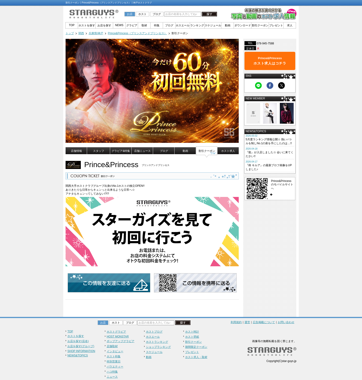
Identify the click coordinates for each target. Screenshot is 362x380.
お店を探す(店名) (78, 341)
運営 (247, 322)
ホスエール (183, 25)
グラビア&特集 (121, 151)
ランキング (197, 25)
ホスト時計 (192, 331)
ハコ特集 (112, 371)
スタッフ (98, 151)
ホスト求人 (228, 151)
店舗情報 (76, 151)
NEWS (119, 25)
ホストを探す (86, 25)
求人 (290, 25)
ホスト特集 (114, 356)
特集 (157, 25)
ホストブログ (154, 331)
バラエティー (115, 366)
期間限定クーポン (196, 347)
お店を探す (104, 25)
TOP (71, 25)
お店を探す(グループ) (80, 346)
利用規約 (236, 322)
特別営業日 (114, 361)
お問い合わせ (286, 322)
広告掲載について (264, 322)
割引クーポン (260, 25)
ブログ (157, 14)
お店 (130, 14)
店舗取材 (112, 346)
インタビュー (115, 351)
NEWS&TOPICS (77, 355)
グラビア (131, 25)
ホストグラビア (116, 331)
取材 (144, 25)
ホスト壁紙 (192, 336)
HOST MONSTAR (118, 336)
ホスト (142, 14)
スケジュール (213, 25)
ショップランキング (158, 347)
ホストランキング (157, 341)
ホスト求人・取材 (196, 357)
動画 (227, 25)
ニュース (112, 376)
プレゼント (276, 25)
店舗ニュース (142, 151)
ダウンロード (242, 25)
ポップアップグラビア (120, 341)
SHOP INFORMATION (81, 351)
